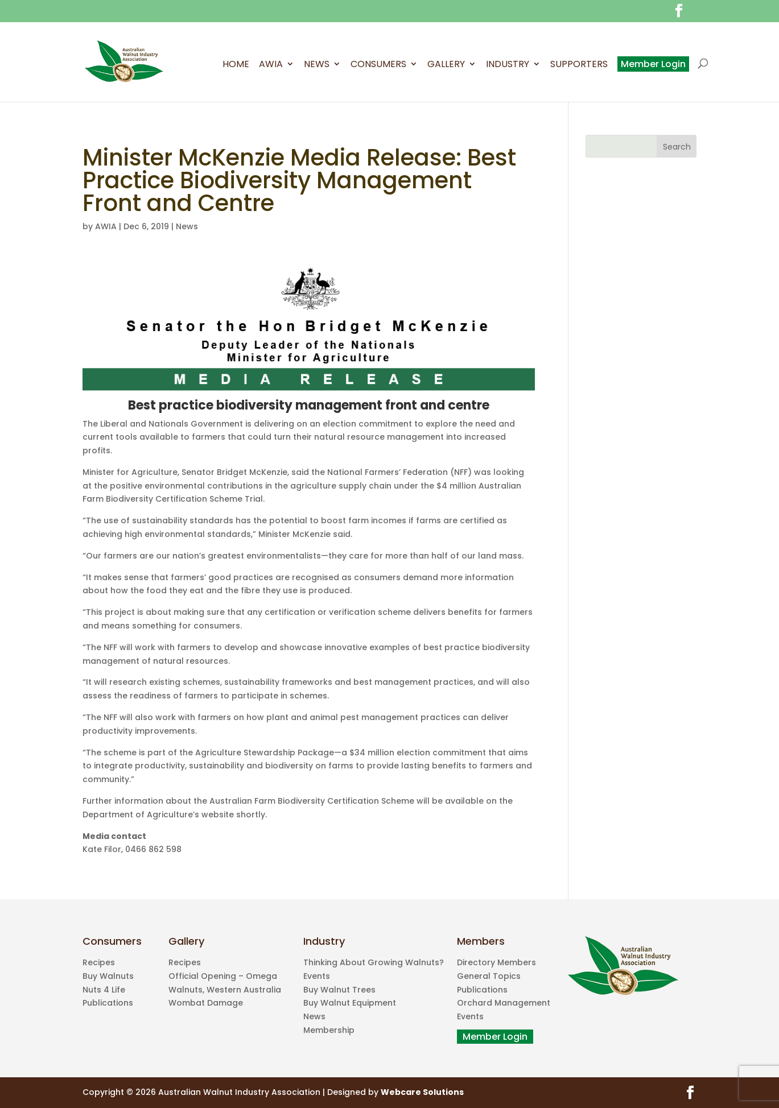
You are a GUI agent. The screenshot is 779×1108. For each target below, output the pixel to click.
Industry (507, 65)
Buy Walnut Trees (339, 989)
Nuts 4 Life (104, 989)
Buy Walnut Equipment (349, 1002)
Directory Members (496, 962)
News (316, 65)
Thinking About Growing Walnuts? (373, 962)
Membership (329, 1030)
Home (235, 65)
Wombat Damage (205, 1002)
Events (316, 976)
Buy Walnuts (108, 976)
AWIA (271, 65)
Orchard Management (503, 1002)
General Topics (489, 976)
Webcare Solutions (422, 1092)
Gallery (446, 65)
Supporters (579, 65)
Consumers (378, 65)
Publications (108, 1002)
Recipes (99, 962)
